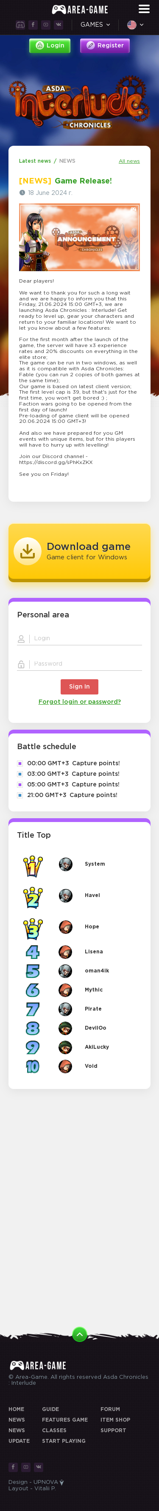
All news (129, 161)
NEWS (67, 161)
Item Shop (115, 1420)
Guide (50, 1409)
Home (16, 1409)
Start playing (64, 1441)
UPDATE (19, 1441)
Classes (54, 1430)
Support (113, 1430)
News (16, 1420)
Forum (110, 1409)
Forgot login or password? (80, 702)
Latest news (35, 161)
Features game (65, 1420)
